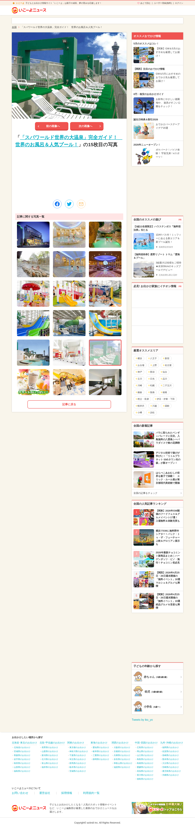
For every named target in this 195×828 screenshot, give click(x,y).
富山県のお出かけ (50, 763)
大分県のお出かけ (170, 763)
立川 (138, 378)
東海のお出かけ (99, 742)
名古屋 (167, 365)
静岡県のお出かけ (101, 759)
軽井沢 (139, 406)
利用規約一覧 (91, 792)
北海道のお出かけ (22, 747)
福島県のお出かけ (22, 771)
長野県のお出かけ (50, 747)
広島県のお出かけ (145, 747)
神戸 (138, 372)
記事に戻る (69, 404)
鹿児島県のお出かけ (171, 771)
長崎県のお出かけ (170, 755)
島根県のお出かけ (145, 763)
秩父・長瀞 (142, 399)
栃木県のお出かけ (77, 767)
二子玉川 (166, 385)
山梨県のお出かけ (50, 751)
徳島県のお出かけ (145, 779)
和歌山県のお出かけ (123, 763)
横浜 (138, 358)
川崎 (138, 385)
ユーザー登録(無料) (163, 3)
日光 (151, 378)
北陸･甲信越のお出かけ (52, 742)
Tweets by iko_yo (142, 719)
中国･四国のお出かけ (146, 742)
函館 (166, 406)
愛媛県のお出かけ (145, 767)
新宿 (166, 358)
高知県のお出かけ (145, 771)
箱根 (163, 392)
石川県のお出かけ (50, 759)
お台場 (139, 365)
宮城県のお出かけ (22, 751)
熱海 (151, 392)
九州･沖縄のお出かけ (171, 742)
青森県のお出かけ (22, 755)
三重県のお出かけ (101, 755)
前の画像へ (53, 126)
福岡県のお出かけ (170, 747)
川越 (153, 406)
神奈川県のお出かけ (78, 751)
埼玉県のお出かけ (77, 759)
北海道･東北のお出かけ (24, 742)
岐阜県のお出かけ (101, 751)
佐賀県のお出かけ (170, 751)
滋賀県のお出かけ (122, 767)
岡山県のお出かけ (145, 751)
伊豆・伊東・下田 (165, 399)
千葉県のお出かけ (77, 755)
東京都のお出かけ (77, 747)
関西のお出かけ (120, 742)
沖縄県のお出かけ (170, 775)
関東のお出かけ (75, 742)
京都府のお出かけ (122, 751)
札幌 (151, 385)
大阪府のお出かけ (122, 747)
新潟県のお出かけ (50, 755)
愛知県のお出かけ (101, 747)
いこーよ (20, 3)
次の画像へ (85, 126)
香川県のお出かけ (145, 775)
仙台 (163, 372)
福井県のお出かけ (50, 767)
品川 (163, 378)
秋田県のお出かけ (22, 763)
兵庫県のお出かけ (122, 755)
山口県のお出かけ (145, 755)
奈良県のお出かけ (122, 759)
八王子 (152, 358)
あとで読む (145, 3)
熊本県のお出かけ (170, 759)
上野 (153, 365)
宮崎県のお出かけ (170, 767)
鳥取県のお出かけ (145, 759)
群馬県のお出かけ (77, 763)
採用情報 (66, 792)
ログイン (179, 3)
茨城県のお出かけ (77, 771)
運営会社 (44, 792)
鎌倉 (138, 392)
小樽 (138, 412)
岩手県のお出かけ (22, 759)
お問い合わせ (20, 792)
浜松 (151, 412)
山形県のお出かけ (22, 767)
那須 (151, 372)
